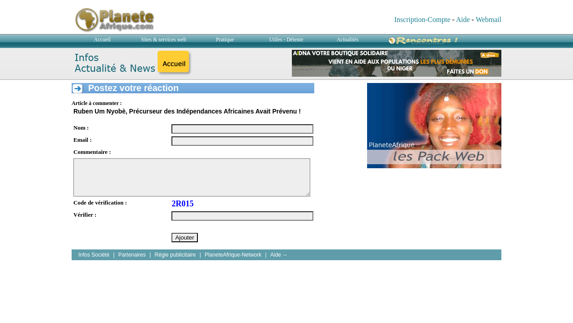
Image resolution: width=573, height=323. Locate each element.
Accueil (102, 39)
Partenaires (131, 255)
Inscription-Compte (422, 19)
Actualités (348, 39)
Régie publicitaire (175, 255)
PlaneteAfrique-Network (233, 255)
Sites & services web (163, 39)
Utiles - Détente (286, 39)
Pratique (225, 39)
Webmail (488, 19)
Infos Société (93, 255)
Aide (463, 19)
